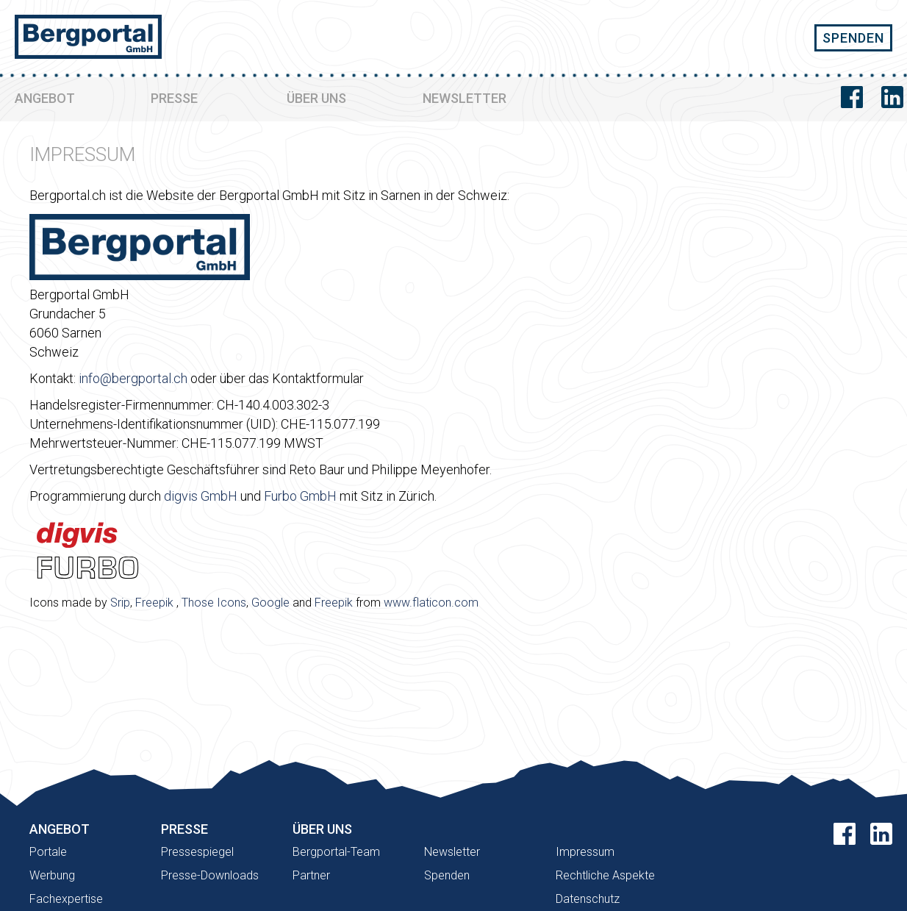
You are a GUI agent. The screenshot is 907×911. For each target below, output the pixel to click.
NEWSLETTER (464, 98)
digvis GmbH (200, 496)
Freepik (154, 603)
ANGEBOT (45, 98)
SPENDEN (852, 38)
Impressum (585, 852)
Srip (120, 603)
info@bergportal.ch (133, 378)
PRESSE (174, 98)
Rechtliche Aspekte (605, 875)
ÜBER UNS (316, 98)
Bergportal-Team (336, 852)
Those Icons (214, 603)
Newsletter (452, 852)
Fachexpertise (66, 899)
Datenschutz (588, 899)
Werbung (52, 875)
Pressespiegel (197, 852)
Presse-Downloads (210, 875)
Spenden (447, 875)
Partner (311, 875)
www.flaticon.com (431, 603)
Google (270, 603)
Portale (48, 852)
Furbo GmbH (300, 496)
